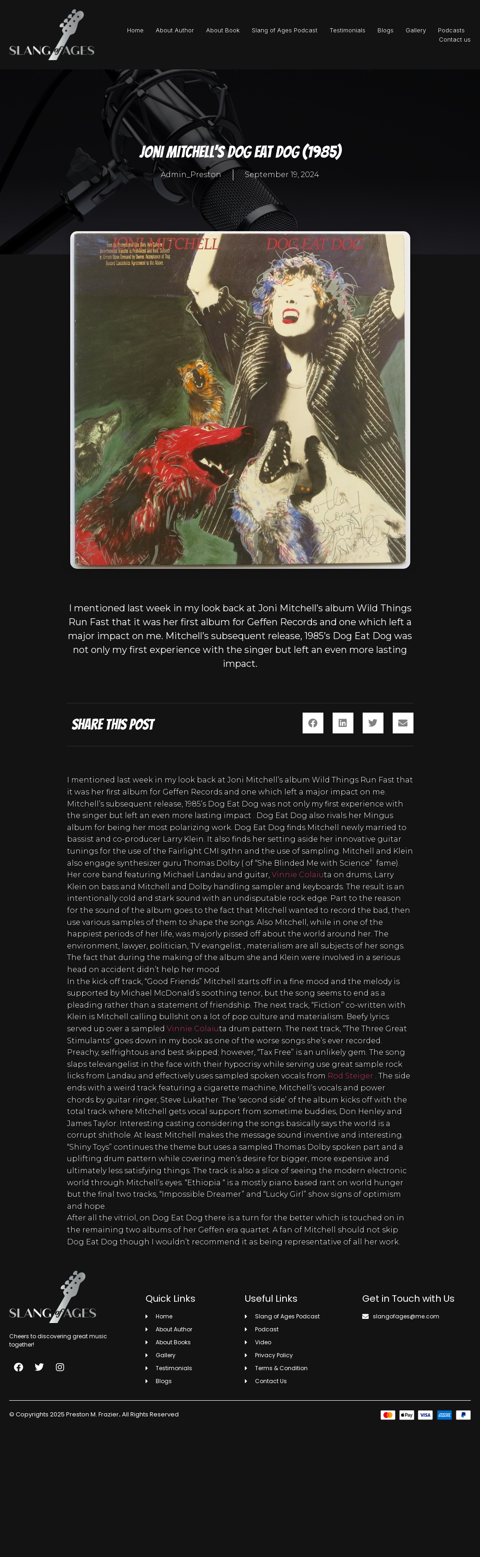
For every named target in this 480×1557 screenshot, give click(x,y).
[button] (313, 723)
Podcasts (451, 30)
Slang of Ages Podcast (284, 30)
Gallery (416, 30)
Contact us (455, 39)
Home (135, 30)
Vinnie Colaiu (298, 874)
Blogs (385, 30)
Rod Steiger (350, 1075)
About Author (175, 30)
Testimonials (347, 30)
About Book (223, 30)
